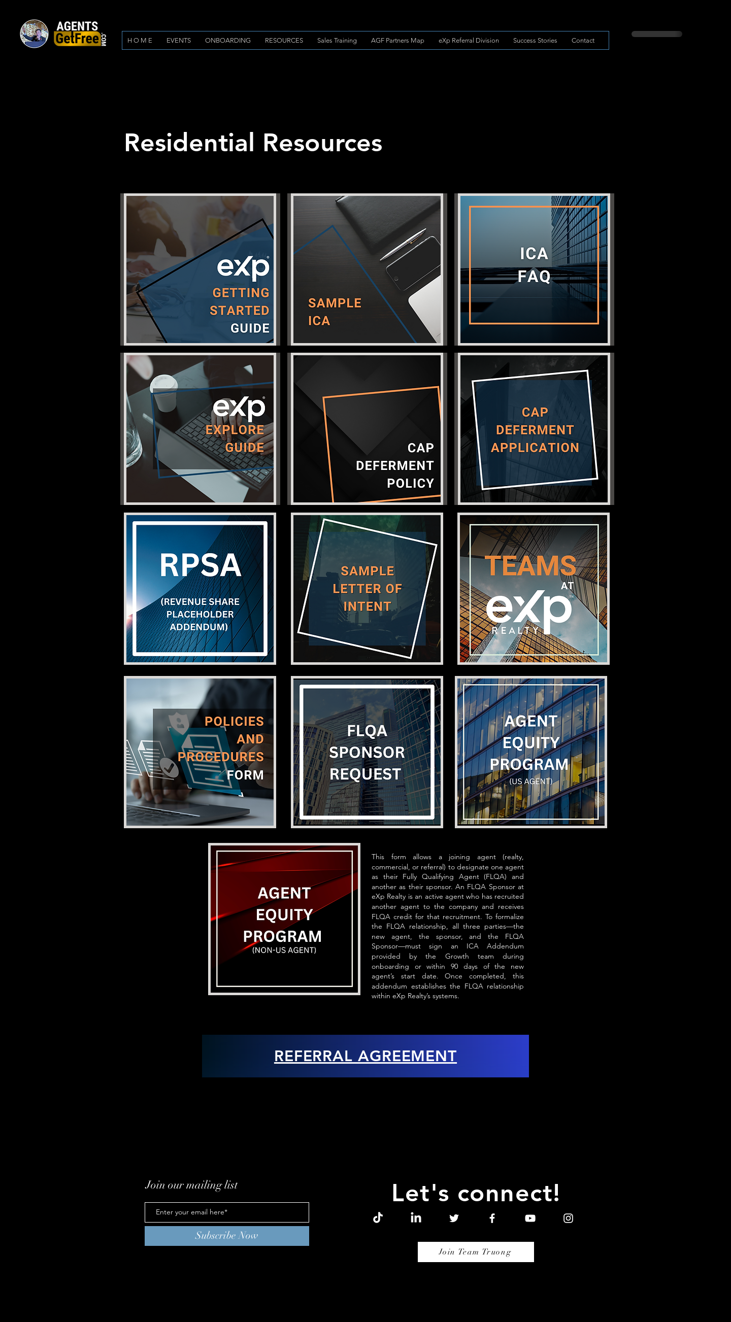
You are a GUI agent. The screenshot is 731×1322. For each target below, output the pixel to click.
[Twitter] (454, 1218)
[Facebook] (492, 1218)
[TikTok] (378, 1218)
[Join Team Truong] (476, 1252)
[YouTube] (530, 1218)
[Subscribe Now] (227, 1236)
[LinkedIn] (416, 1218)
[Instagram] (568, 1218)
